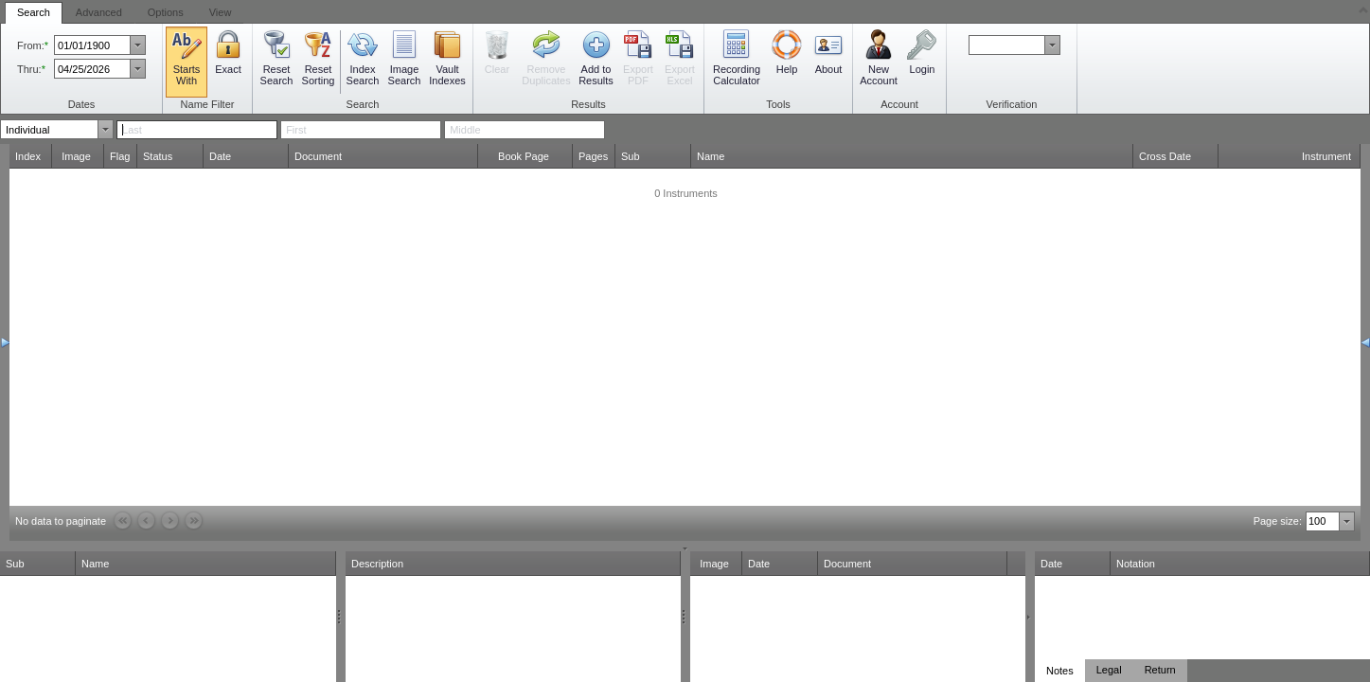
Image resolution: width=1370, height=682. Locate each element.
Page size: (1278, 521)
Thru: (29, 69)
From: (30, 45)
